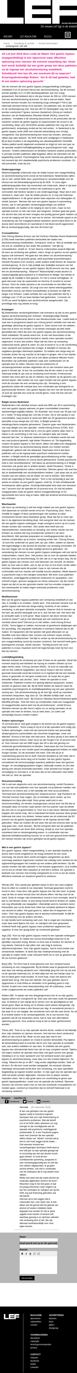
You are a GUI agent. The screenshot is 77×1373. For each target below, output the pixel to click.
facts (51, 1318)
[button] (22, 1254)
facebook (34, 1358)
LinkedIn (43, 1101)
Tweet (28, 1101)
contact (33, 1322)
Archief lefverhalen (48, 43)
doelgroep (53, 1325)
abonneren (35, 1315)
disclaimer (35, 1335)
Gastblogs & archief (24, 43)
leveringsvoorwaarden (40, 1341)
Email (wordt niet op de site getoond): (39, 1243)
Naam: (23, 1237)
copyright (34, 1338)
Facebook (12, 1101)
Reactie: (24, 1249)
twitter (33, 1361)
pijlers (51, 1322)
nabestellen (35, 1318)
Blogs (48, 36)
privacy (33, 1344)
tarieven (53, 1315)
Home (7, 43)
